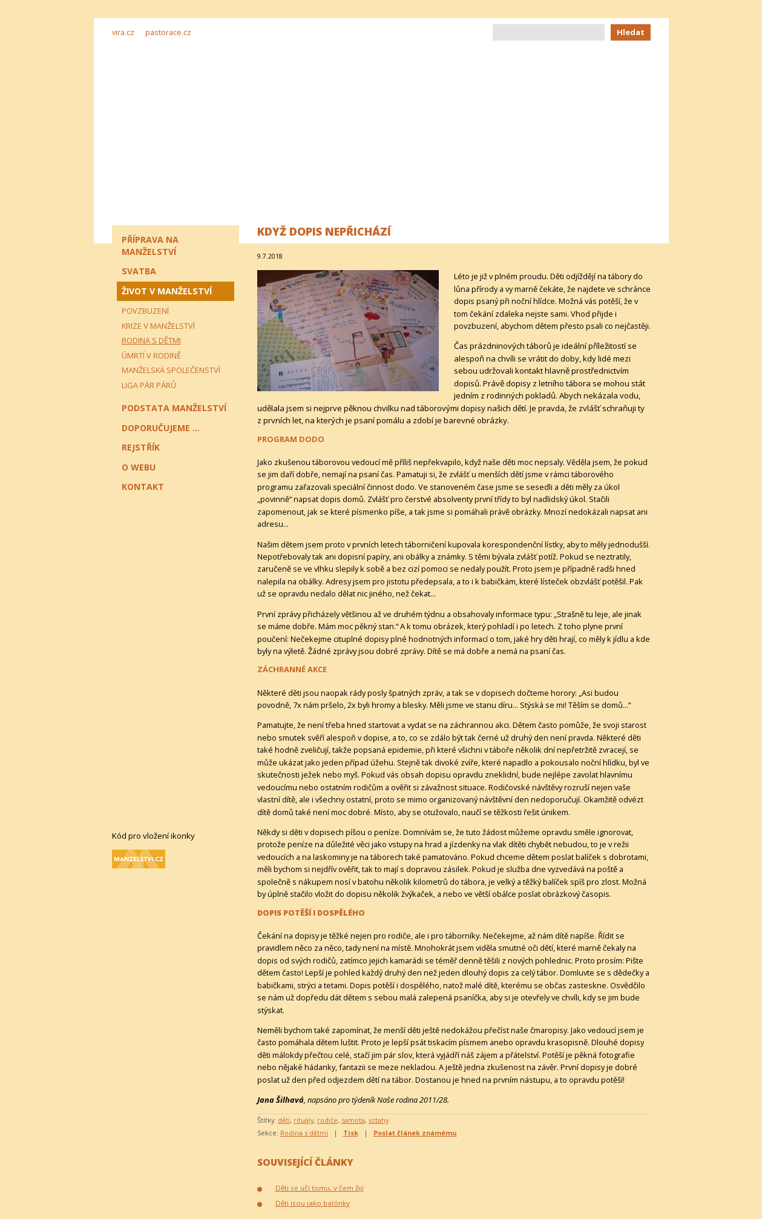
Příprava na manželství (150, 245)
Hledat (631, 32)
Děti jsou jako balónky (312, 1202)
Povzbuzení (145, 310)
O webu (139, 467)
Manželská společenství (171, 370)
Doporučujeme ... (161, 428)
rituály (304, 1120)
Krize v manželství (158, 325)
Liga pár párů (149, 385)
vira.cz (123, 32)
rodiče (327, 1120)
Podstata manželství (174, 408)
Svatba (139, 271)
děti (284, 1120)
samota (353, 1120)
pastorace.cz (168, 32)
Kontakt (143, 486)
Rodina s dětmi (304, 1132)
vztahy (379, 1120)
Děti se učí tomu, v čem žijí (319, 1187)
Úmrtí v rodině (151, 355)
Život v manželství (167, 291)
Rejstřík (141, 447)
